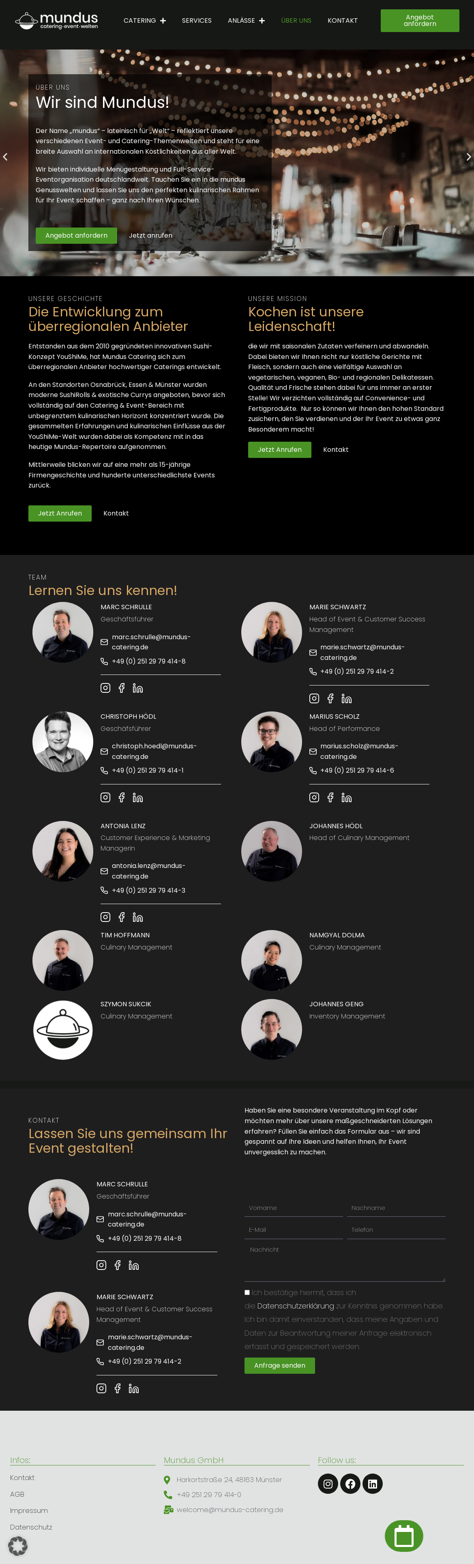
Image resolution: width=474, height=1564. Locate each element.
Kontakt (343, 20)
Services (197, 20)
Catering (145, 20)
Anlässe (246, 20)
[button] (5, 157)
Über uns (296, 20)
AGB (17, 1494)
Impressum (29, 1510)
